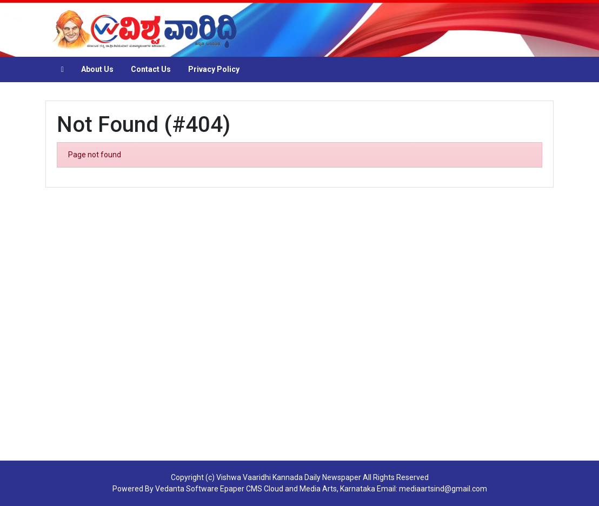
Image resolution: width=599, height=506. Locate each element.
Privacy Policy (213, 69)
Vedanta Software (186, 488)
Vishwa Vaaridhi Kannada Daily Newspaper (288, 477)
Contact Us (151, 69)
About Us (97, 69)
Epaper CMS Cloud (251, 488)
